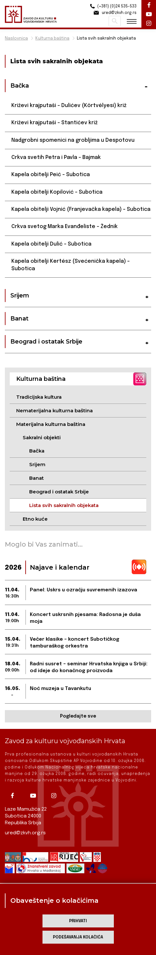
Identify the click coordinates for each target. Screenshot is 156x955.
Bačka (36, 451)
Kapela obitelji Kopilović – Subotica (56, 192)
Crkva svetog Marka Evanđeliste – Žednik (64, 226)
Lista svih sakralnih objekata (106, 38)
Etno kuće (35, 519)
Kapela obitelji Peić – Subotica (50, 174)
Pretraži (114, 21)
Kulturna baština (52, 38)
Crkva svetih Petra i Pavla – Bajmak (56, 157)
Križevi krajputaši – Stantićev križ (54, 123)
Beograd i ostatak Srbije (59, 492)
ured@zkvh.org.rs (25, 833)
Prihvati (78, 921)
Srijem (37, 464)
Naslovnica (16, 38)
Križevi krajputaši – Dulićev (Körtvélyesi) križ (68, 105)
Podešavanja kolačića (78, 937)
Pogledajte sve (78, 716)
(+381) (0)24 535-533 (112, 6)
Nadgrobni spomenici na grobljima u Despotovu (73, 140)
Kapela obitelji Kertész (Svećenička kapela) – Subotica (70, 265)
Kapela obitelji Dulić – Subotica (51, 244)
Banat (36, 478)
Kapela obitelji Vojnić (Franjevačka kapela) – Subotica (80, 209)
